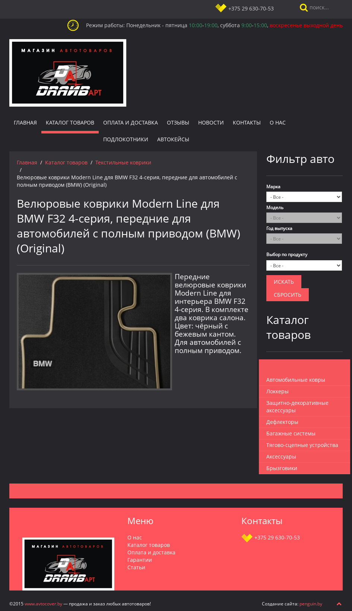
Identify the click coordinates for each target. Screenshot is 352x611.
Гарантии (139, 559)
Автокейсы (173, 139)
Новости (211, 122)
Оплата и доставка (130, 122)
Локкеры (277, 391)
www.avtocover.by (43, 604)
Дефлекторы (282, 421)
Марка (273, 186)
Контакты (247, 122)
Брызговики (281, 468)
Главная (25, 122)
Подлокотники (125, 139)
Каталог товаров (70, 122)
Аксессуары (281, 456)
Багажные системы (290, 433)
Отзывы (178, 122)
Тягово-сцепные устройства (302, 444)
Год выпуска (279, 228)
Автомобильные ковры (295, 379)
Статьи (136, 567)
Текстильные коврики (123, 162)
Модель (274, 207)
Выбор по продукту (286, 254)
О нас (278, 122)
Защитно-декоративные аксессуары (297, 406)
